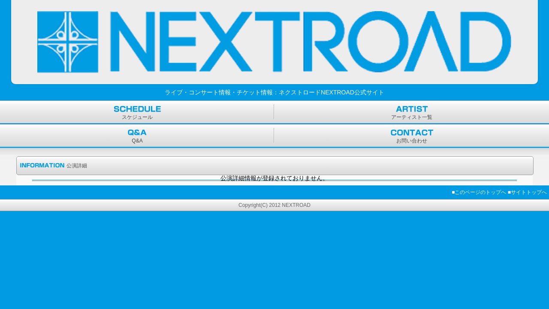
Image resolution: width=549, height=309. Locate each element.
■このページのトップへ (479, 192)
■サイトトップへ (527, 192)
